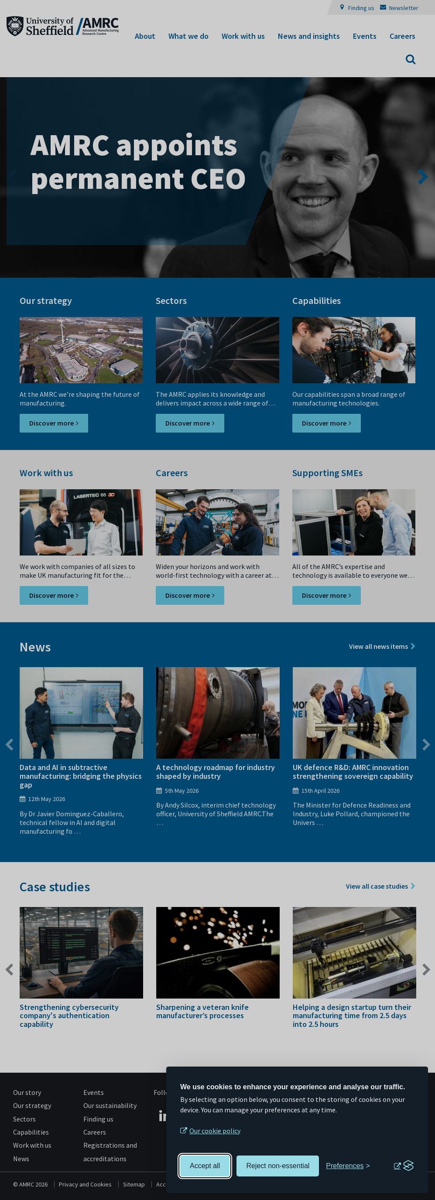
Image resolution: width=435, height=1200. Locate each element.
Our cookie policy (214, 1130)
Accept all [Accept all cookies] (205, 1165)
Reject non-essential (277, 1165)
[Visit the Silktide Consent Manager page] (403, 1166)
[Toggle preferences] (348, 1166)
